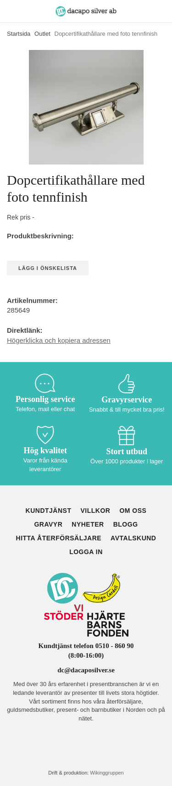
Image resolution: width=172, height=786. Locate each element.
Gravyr (48, 524)
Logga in (86, 551)
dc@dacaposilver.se (86, 670)
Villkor (95, 510)
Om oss (132, 510)
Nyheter (88, 524)
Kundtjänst (49, 510)
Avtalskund (133, 538)
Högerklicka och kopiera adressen (59, 340)
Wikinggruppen (106, 772)
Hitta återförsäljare (59, 538)
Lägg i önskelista (47, 268)
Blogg (125, 524)
